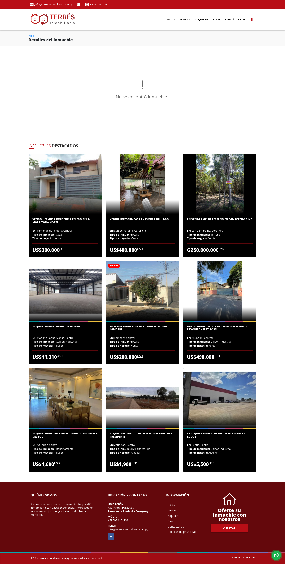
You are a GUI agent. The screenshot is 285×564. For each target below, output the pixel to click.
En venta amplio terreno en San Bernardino (220, 219)
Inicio (170, 19)
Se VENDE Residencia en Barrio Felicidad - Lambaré (139, 328)
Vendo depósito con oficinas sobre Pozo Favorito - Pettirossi (217, 328)
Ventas (185, 19)
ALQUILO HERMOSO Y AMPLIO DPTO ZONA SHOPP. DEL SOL (65, 435)
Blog (216, 19)
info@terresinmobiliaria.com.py (128, 529)
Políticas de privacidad (182, 532)
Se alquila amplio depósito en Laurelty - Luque (216, 435)
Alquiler (201, 19)
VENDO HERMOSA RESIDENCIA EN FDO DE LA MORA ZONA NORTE (61, 221)
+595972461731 (99, 4)
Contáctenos (235, 19)
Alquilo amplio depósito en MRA (56, 326)
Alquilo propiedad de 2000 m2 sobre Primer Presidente (141, 435)
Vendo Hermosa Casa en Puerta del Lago (139, 219)
